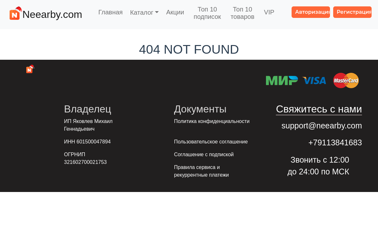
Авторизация (312, 12)
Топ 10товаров (242, 13)
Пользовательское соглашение (211, 141)
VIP (269, 12)
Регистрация (354, 12)
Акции (175, 12)
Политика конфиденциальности (212, 121)
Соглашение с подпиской (204, 154)
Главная (110, 12)
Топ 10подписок (207, 13)
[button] (144, 12)
